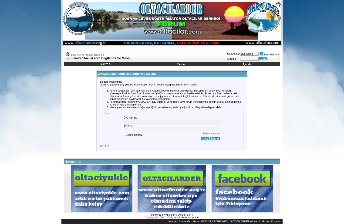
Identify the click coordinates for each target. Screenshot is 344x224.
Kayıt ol (104, 146)
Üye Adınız (233, 53)
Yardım (181, 64)
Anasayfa (184, 221)
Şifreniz (231, 58)
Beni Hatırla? (269, 54)
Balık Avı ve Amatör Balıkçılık (87, 54)
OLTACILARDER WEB (214, 221)
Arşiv (195, 221)
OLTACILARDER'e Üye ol (245, 221)
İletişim (172, 221)
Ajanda (247, 64)
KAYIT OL (106, 64)
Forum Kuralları (271, 221)
